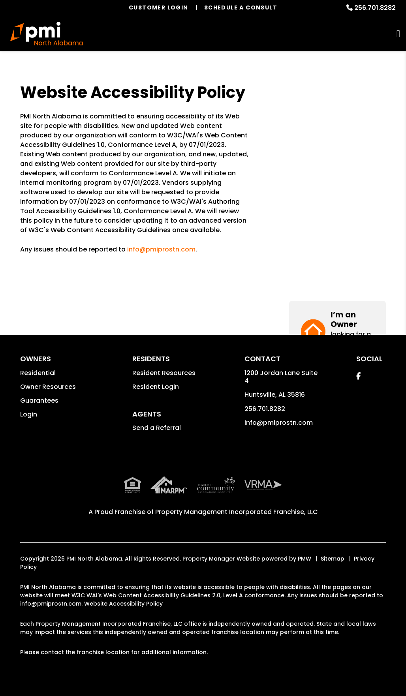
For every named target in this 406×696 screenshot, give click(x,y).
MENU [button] (398, 34)
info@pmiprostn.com (161, 249)
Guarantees (39, 400)
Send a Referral (156, 427)
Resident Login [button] (155, 386)
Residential (38, 372)
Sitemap (332, 559)
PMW (304, 559)
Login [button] (28, 414)
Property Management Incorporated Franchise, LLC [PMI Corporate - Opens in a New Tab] (236, 511)
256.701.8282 (375, 7)
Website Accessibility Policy (123, 604)
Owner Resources (48, 386)
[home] (46, 33)
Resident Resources (163, 372)
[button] (337, 113)
